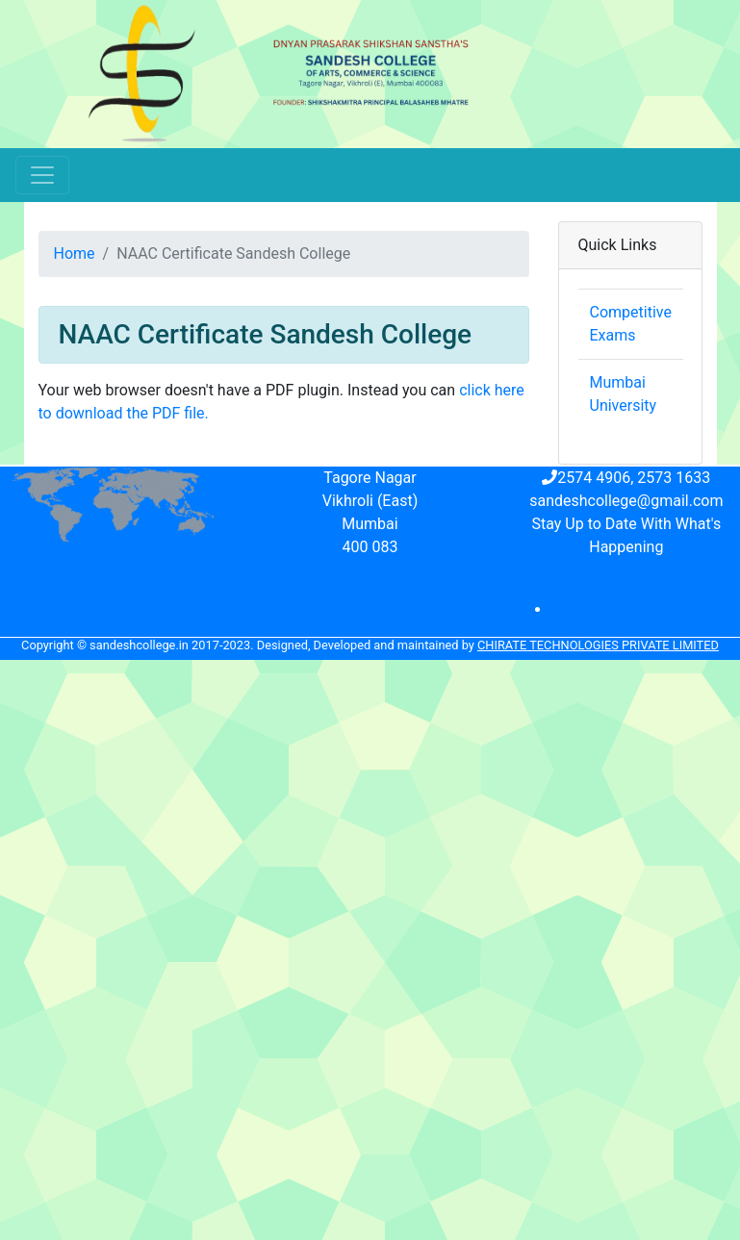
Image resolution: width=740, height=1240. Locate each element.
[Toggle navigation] (42, 175)
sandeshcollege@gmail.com (626, 501)
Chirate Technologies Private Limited (598, 645)
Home (74, 253)
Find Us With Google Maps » (114, 553)
